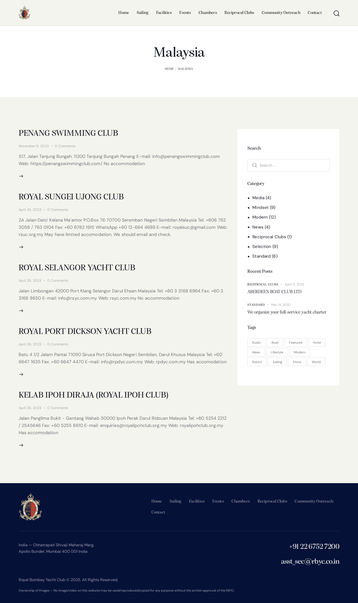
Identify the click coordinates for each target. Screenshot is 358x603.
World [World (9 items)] (316, 362)
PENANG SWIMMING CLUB (68, 133)
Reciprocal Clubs (269, 236)
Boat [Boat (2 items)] (274, 342)
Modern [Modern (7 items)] (299, 352)
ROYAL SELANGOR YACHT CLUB (77, 268)
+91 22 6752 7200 (314, 547)
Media (258, 197)
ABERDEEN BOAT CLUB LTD (274, 292)
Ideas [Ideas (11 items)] (256, 352)
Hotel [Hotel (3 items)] (317, 342)
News (257, 227)
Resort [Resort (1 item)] (257, 362)
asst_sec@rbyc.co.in (310, 562)
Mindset (260, 207)
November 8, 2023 (34, 146)
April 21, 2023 (294, 284)
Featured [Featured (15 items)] (295, 342)
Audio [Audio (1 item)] (256, 342)
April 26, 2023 (30, 209)
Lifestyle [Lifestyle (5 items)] (277, 352)
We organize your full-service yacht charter (286, 312)
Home (169, 69)
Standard (261, 256)
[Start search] (336, 13)
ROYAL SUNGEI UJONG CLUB (71, 197)
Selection (261, 246)
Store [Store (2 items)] (297, 362)
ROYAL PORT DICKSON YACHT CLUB (85, 331)
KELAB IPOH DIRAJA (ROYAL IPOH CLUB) (93, 395)
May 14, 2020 (280, 305)
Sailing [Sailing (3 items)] (277, 362)
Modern (260, 217)
